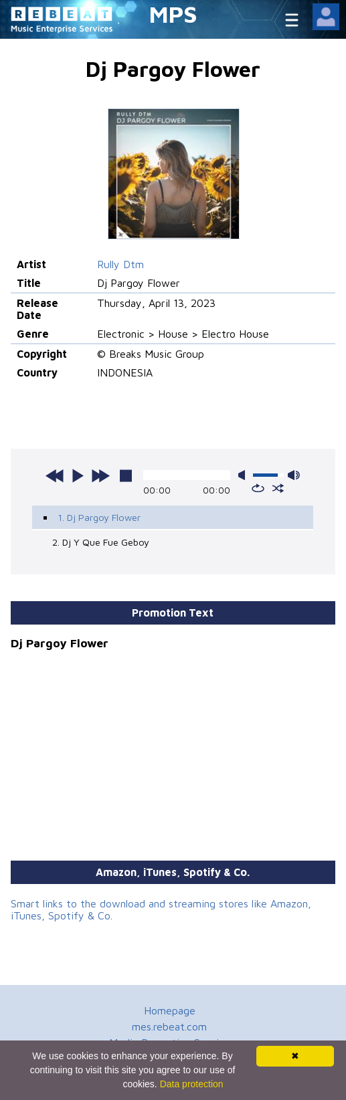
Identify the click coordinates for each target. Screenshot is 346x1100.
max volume (294, 475)
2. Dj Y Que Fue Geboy (100, 542)
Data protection (192, 1084)
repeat (258, 488)
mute (244, 475)
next (100, 475)
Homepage (169, 1010)
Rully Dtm (120, 264)
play (77, 475)
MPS (173, 13)
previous (55, 475)
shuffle (278, 488)
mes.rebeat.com (169, 1026)
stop (125, 475)
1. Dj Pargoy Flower (99, 517)
